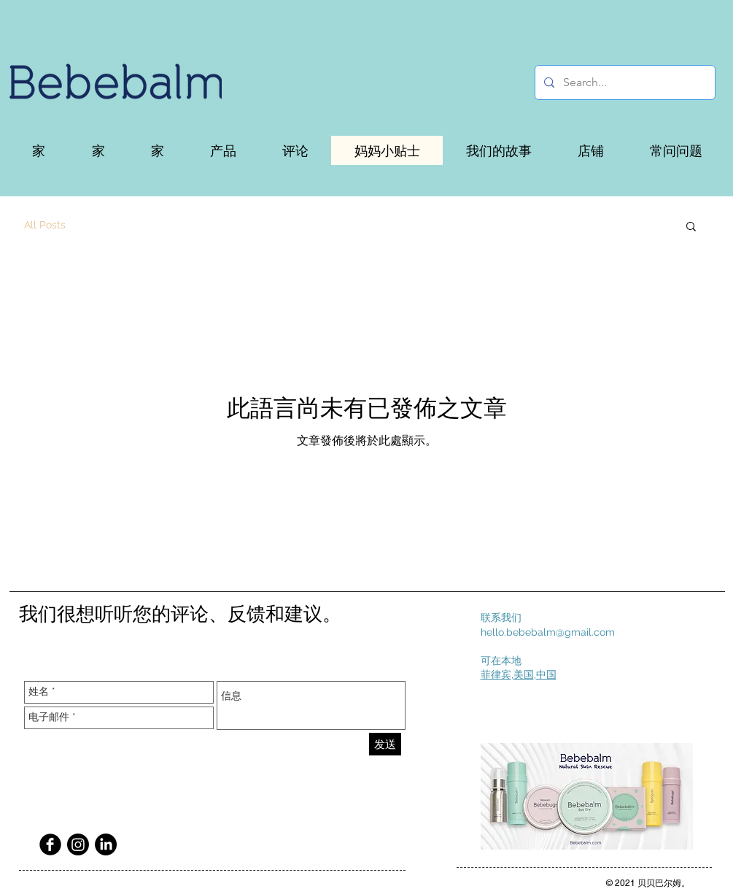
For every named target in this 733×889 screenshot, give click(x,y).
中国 (546, 674)
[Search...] (623, 82)
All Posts (45, 225)
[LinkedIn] (106, 844)
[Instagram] (78, 844)
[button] (223, 150)
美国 (523, 674)
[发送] (385, 744)
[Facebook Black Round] (50, 844)
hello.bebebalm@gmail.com (548, 632)
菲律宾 (496, 674)
